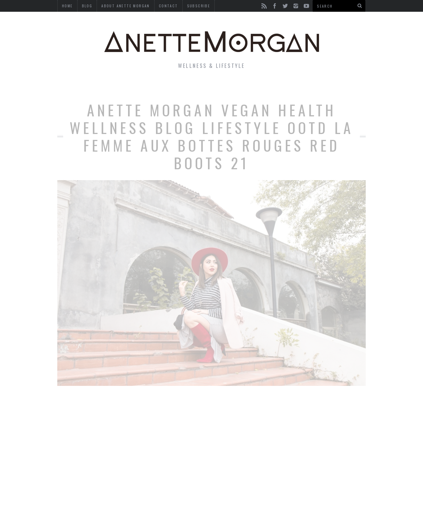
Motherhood (242, 86)
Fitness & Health (155, 86)
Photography (323, 86)
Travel (281, 86)
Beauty (202, 86)
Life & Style (99, 86)
